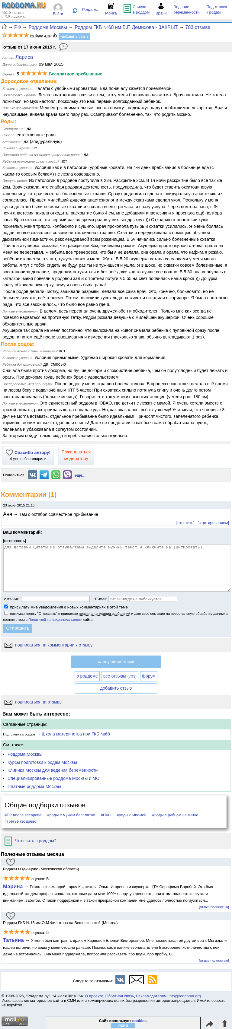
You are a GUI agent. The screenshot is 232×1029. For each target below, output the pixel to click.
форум (149, 676)
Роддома (90, 9)
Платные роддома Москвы (34, 786)
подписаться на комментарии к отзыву (48, 645)
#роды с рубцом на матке (175, 815)
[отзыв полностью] (214, 907)
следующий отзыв (116, 661)
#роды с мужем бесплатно (71, 815)
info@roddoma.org (185, 996)
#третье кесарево (21, 821)
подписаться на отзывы (34, 702)
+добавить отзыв (74, 36)
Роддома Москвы (25, 754)
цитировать (14, 540)
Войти (58, 14)
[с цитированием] (213, 522)
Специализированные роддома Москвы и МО (54, 778)
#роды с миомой (132, 815)
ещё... (80, 475)
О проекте (94, 996)
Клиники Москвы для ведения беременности (53, 770)
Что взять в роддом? (30, 840)
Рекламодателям (151, 996)
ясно (123, 1025)
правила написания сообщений (104, 613)
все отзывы (120, 676)
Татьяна (14, 940)
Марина (13, 886)
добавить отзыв (116, 688)
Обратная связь (119, 996)
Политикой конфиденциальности (55, 619)
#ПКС (106, 815)
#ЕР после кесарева (23, 815)
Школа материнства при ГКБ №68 (76, 734)
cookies (139, 1020)
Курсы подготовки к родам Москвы (42, 762)
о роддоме (87, 676)
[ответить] (185, 522)
